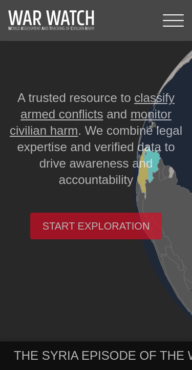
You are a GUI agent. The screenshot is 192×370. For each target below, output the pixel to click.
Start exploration (96, 226)
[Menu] (173, 20)
